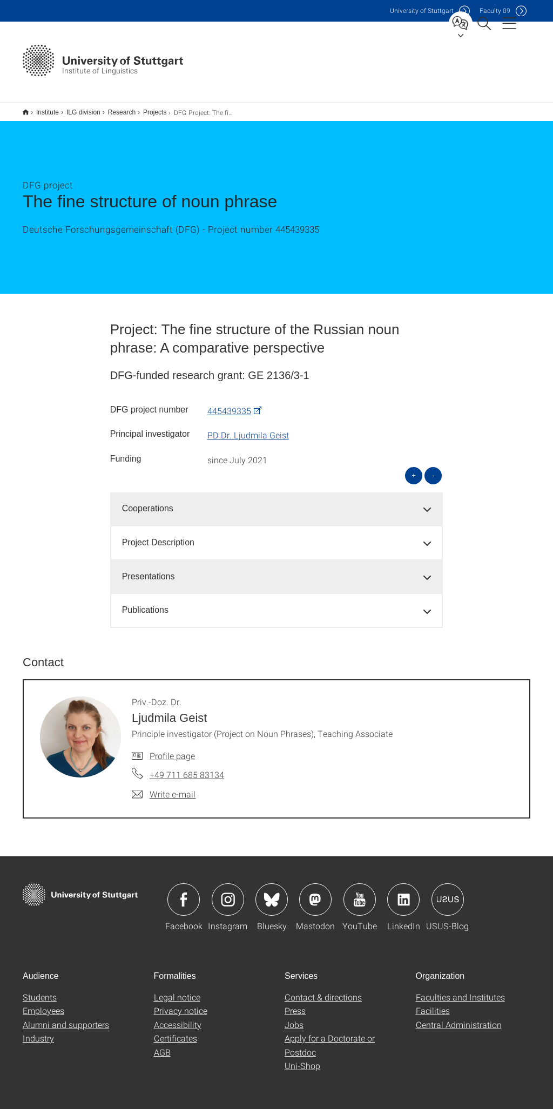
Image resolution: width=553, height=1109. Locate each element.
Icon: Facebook (183, 892)
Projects (148, 108)
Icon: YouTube (359, 892)
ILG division (77, 108)
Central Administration (459, 1017)
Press (295, 1003)
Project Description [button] (158, 535)
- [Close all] (433, 468)
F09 (495, 10)
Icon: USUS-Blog (447, 892)
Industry (38, 1031)
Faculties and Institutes (460, 990)
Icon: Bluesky (271, 892)
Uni (422, 10)
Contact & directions (323, 990)
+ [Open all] (414, 468)
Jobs (294, 1017)
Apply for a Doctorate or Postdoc (330, 1038)
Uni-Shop (302, 1058)
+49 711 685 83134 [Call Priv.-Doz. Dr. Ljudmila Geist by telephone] (187, 767)
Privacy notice (180, 1003)
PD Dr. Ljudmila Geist (248, 428)
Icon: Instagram (228, 892)
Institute (41, 108)
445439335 (229, 403)
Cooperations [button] (147, 501)
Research (116, 108)
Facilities (433, 1003)
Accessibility (177, 1017)
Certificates (175, 1031)
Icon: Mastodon (315, 892)
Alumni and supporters (66, 1017)
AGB (162, 1045)
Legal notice (177, 990)
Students (40, 990)
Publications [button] (145, 602)
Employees (43, 1003)
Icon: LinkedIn (403, 892)
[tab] (276, 501)
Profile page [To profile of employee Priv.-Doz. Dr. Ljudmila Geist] (172, 748)
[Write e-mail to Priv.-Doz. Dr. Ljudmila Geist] (163, 787)
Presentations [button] (148, 569)
